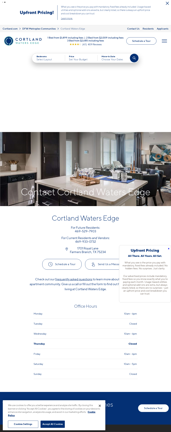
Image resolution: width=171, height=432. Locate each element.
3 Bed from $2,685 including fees (85, 40)
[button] (2, 2)
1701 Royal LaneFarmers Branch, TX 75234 (71, 377)
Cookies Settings (23, 424)
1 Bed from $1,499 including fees (65, 37)
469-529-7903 (64, 369)
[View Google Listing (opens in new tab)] (85, 44)
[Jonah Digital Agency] (161, 417)
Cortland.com (10, 28)
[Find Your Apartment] (134, 58)
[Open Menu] (164, 40)
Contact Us (133, 28)
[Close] (100, 406)
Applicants (162, 28)
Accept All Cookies (52, 424)
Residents (148, 28)
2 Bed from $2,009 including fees (105, 37)
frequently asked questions (73, 197)
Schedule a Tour (141, 40)
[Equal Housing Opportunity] (56, 388)
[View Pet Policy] (83, 388)
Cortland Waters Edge (72, 28)
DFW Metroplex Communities (39, 28)
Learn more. (67, 18)
